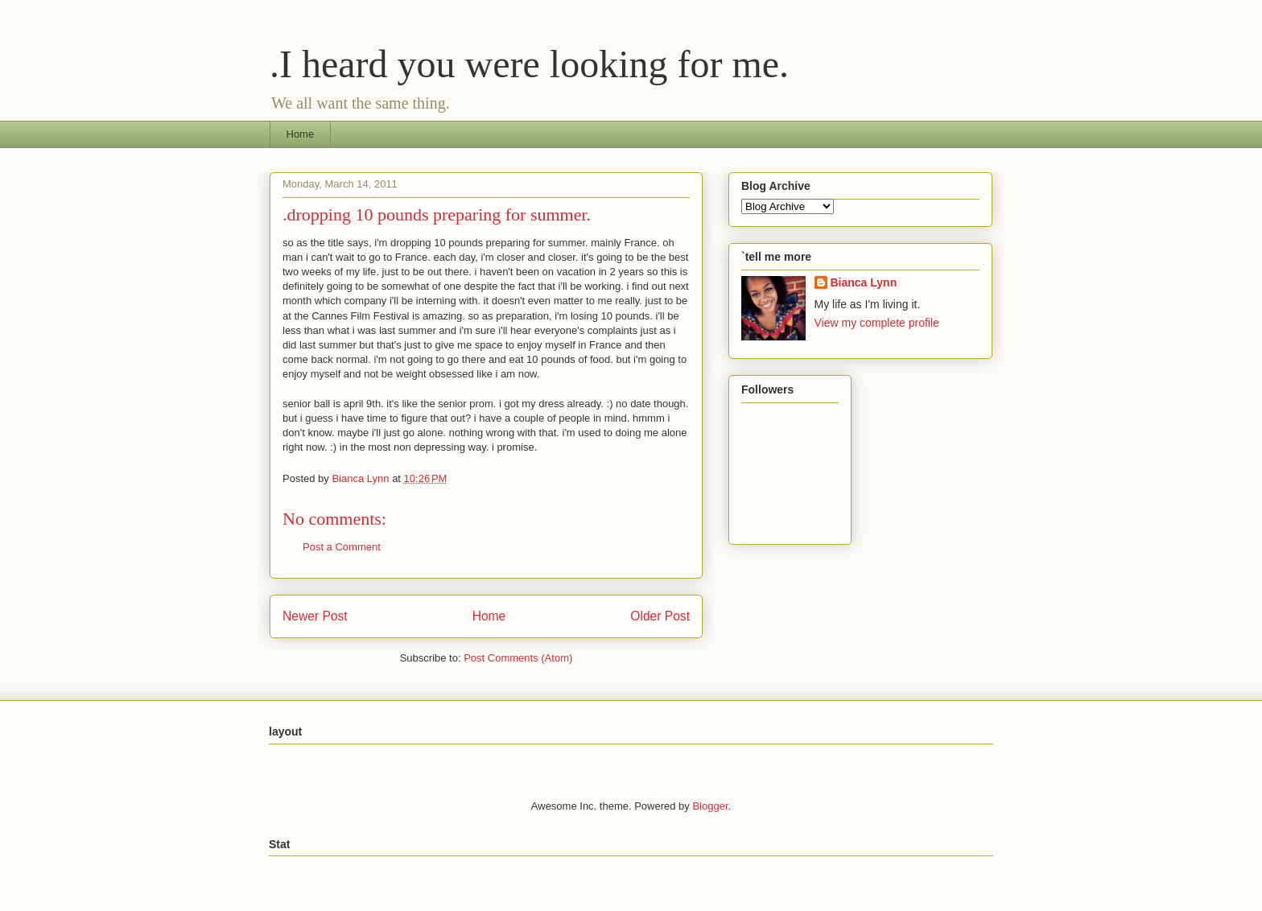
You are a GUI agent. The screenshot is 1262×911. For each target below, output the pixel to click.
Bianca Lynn (864, 282)
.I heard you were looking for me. (529, 64)
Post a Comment (342, 547)
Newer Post (315, 616)
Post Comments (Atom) (518, 658)
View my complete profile (877, 322)
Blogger (710, 806)
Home (301, 134)
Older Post (660, 616)
